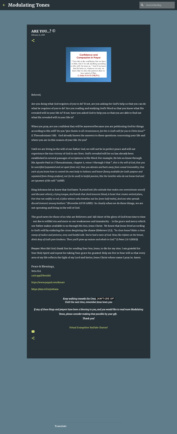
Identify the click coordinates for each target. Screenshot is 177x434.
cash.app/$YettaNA (41, 275)
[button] (33, 41)
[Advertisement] (77, 369)
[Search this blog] (160, 5)
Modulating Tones (29, 5)
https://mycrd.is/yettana (44, 289)
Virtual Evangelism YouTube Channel (88, 327)
